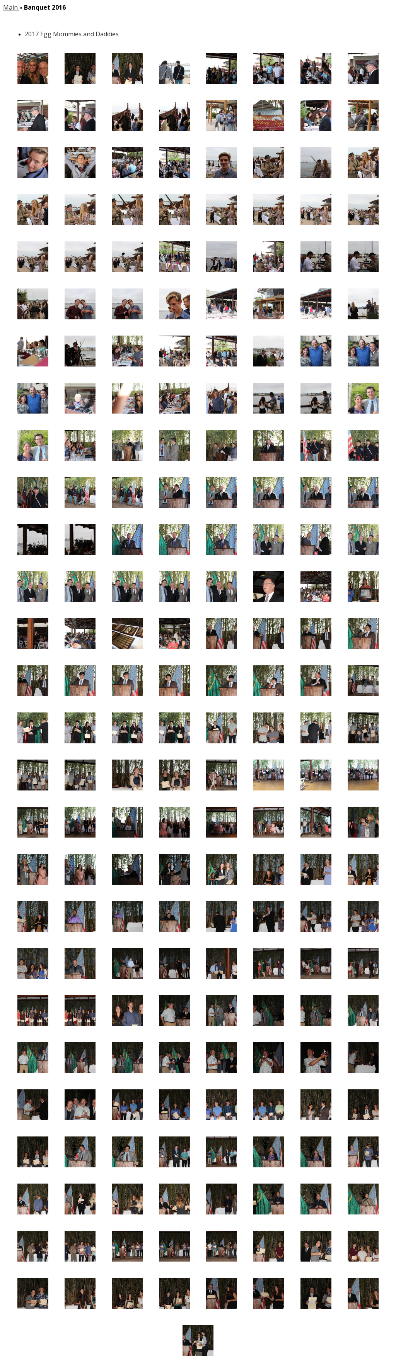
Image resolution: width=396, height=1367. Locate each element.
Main (11, 7)
